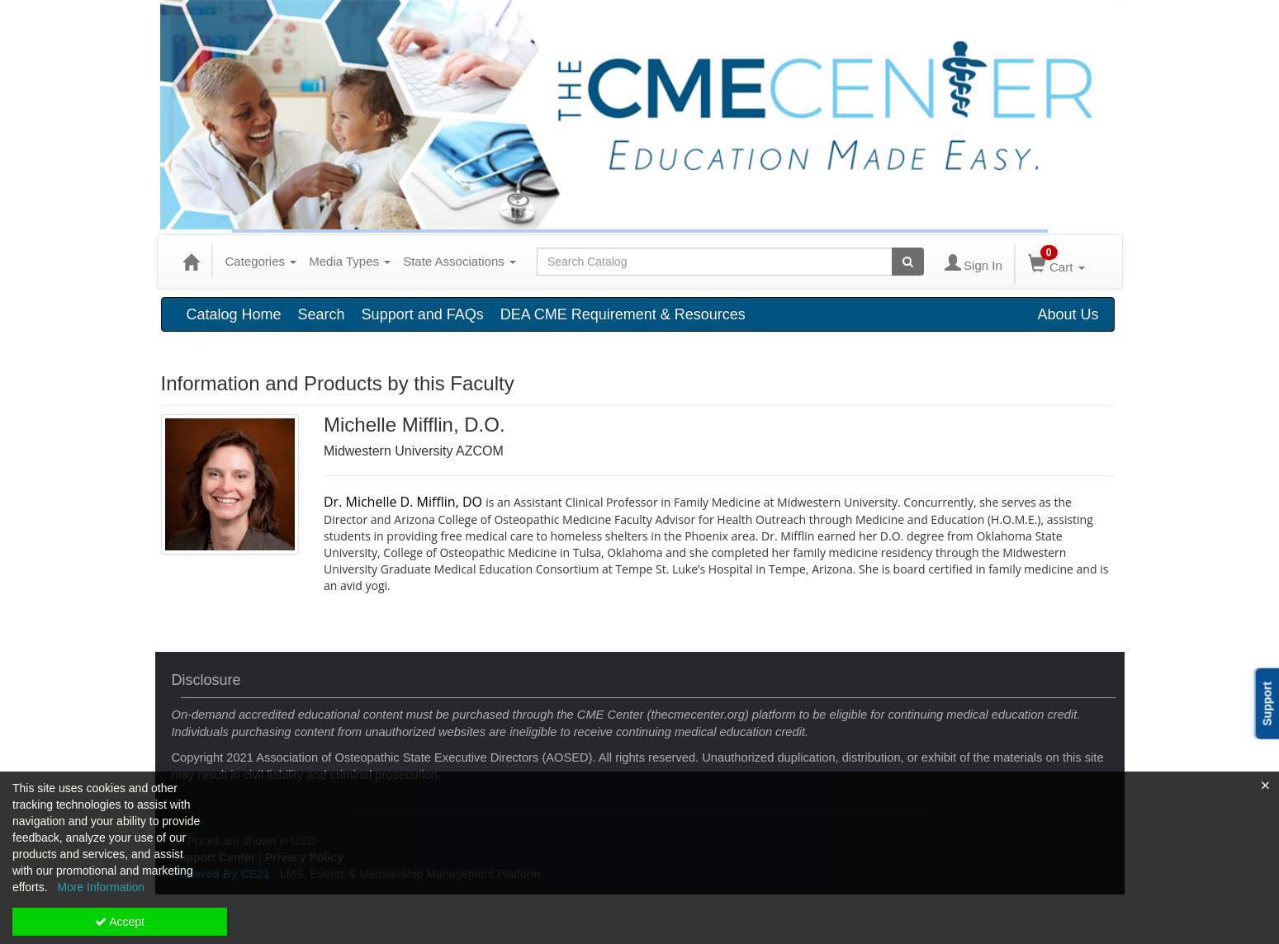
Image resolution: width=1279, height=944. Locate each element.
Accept (119, 921)
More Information (100, 887)
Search (321, 314)
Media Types (350, 261)
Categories (261, 261)
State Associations (459, 261)
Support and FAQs (423, 314)
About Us (1067, 314)
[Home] (190, 261)
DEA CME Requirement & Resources (623, 314)
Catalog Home (234, 314)
